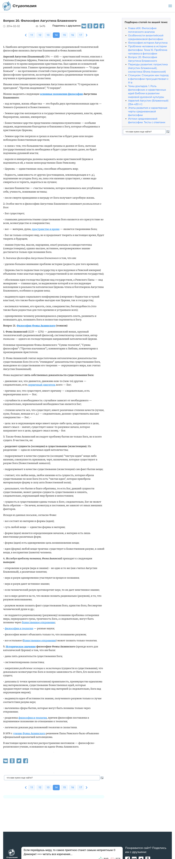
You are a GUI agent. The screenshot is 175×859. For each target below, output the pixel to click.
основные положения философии (61, 93)
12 (39, 35)
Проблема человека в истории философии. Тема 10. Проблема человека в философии (147, 50)
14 (56, 35)
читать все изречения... (57, 854)
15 (64, 35)
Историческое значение (21, 646)
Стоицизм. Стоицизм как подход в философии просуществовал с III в (148, 79)
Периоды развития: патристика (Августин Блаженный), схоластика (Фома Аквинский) (148, 68)
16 (72, 35)
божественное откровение (39, 640)
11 (31, 35)
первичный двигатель (41, 384)
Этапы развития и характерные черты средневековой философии (147, 111)
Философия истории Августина (147, 42)
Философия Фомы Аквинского (36, 325)
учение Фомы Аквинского (29, 733)
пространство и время (46, 229)
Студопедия (19, 6)
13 (48, 35)
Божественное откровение (38, 622)
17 (80, 35)
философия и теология (19, 628)
